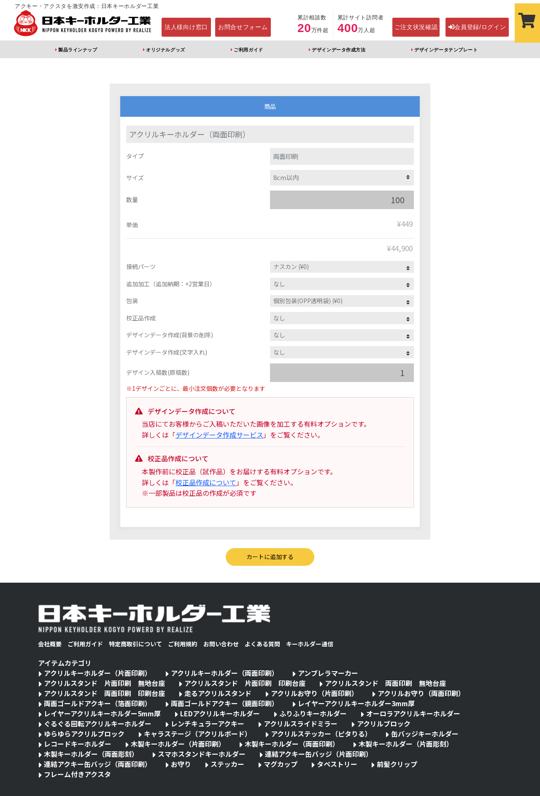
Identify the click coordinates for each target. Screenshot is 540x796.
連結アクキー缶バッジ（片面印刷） (319, 754)
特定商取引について (135, 644)
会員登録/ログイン (477, 27)
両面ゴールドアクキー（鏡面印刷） (224, 703)
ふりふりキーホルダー (313, 713)
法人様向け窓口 (186, 27)
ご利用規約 (182, 644)
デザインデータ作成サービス (219, 435)
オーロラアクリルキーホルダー (413, 713)
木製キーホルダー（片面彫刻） (406, 744)
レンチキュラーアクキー (207, 723)
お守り (181, 764)
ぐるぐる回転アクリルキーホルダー (97, 723)
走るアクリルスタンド (217, 693)
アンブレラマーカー (328, 673)
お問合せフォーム (243, 27)
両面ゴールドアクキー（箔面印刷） (97, 703)
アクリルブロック (383, 723)
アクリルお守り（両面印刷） (421, 693)
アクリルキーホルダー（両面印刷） (224, 673)
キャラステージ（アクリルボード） (197, 734)
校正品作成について (206, 482)
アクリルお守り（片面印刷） (314, 693)
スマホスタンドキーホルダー (202, 754)
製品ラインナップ (77, 49)
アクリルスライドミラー (301, 723)
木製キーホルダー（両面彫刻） (91, 754)
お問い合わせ (221, 644)
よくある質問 (262, 644)
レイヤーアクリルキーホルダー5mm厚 (102, 713)
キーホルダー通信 (309, 644)
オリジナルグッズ (165, 49)
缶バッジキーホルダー (425, 734)
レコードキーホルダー (77, 744)
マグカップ (280, 764)
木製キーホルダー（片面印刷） (178, 744)
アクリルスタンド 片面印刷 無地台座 (104, 683)
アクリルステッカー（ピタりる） (321, 734)
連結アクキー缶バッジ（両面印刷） (97, 764)
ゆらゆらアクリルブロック (84, 734)
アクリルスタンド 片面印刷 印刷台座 (244, 683)
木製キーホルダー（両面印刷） (292, 744)
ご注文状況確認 (416, 27)
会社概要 (50, 644)
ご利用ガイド (248, 49)
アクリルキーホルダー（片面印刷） (97, 673)
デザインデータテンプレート (446, 49)
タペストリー (337, 764)
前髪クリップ (397, 764)
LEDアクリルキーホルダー (220, 713)
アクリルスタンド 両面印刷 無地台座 (385, 683)
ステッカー (227, 764)
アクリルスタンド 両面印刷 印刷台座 (104, 693)
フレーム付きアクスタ (77, 774)
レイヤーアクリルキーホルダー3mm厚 (356, 703)
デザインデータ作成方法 (338, 49)
